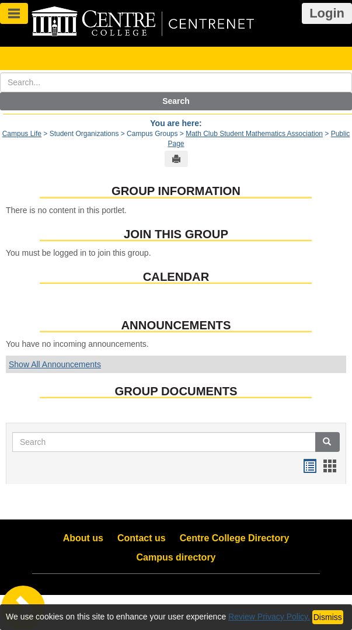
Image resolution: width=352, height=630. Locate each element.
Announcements (176, 325)
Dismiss (327, 617)
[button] (327, 442)
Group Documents (175, 391)
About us (83, 538)
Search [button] (176, 101)
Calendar (176, 276)
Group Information (176, 191)
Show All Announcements (55, 364)
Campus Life (21, 134)
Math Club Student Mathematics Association (254, 134)
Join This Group (176, 234)
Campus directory (175, 557)
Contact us (141, 538)
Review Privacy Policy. (269, 616)
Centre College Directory (235, 538)
